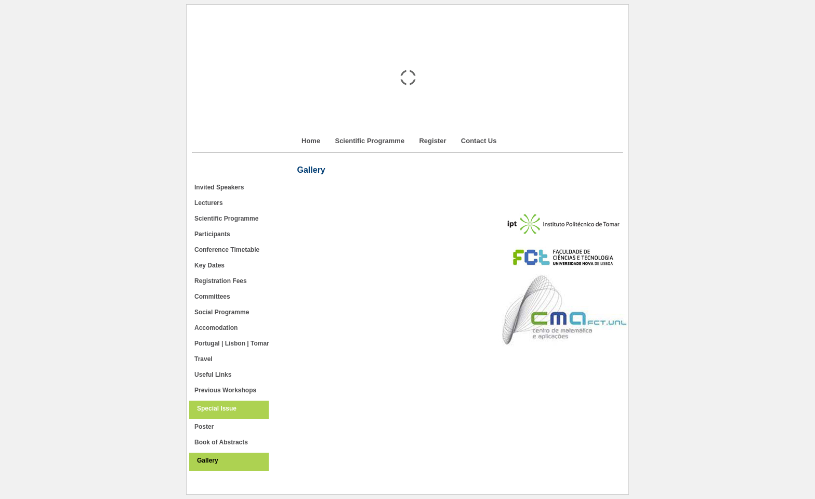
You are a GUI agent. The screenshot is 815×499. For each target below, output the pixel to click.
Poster (204, 426)
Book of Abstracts (221, 442)
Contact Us (479, 141)
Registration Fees (220, 281)
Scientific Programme (369, 141)
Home (310, 141)
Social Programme (221, 312)
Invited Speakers (219, 187)
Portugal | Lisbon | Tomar (231, 343)
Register (432, 141)
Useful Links (212, 374)
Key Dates (209, 265)
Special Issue (216, 408)
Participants (212, 234)
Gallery (207, 460)
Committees (212, 296)
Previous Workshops (225, 390)
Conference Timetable (226, 249)
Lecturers (208, 203)
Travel (203, 359)
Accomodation (216, 327)
